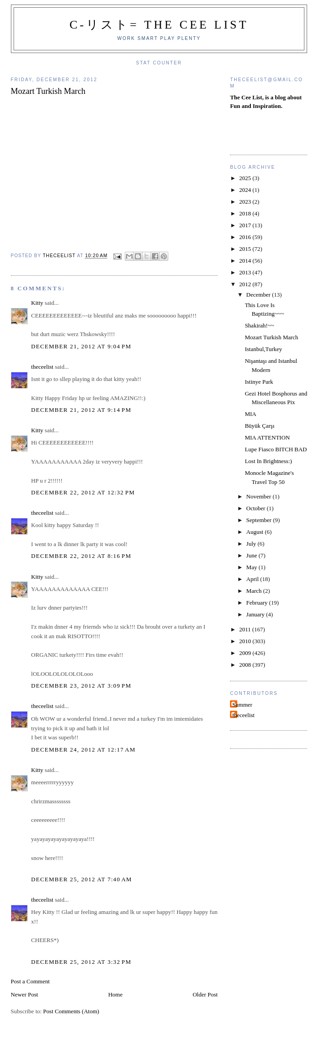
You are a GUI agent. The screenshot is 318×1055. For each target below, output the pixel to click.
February (257, 602)
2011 (245, 629)
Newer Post (24, 994)
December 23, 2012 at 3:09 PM (81, 685)
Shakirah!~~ (259, 325)
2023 (245, 201)
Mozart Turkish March (271, 337)
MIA (250, 413)
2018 (245, 213)
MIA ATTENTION (267, 437)
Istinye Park (259, 381)
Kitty (37, 302)
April (253, 579)
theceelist (42, 366)
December (259, 294)
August (255, 531)
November (259, 496)
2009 (245, 653)
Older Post (205, 994)
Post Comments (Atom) (71, 1011)
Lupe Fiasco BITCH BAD (276, 449)
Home (115, 994)
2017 (245, 225)
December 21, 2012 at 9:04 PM (81, 346)
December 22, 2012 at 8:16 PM (81, 555)
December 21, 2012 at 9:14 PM (81, 409)
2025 (245, 178)
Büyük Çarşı (259, 425)
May (252, 567)
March (254, 590)
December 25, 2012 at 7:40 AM (81, 879)
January (256, 614)
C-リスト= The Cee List (159, 24)
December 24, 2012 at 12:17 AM (83, 749)
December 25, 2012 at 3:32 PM (81, 961)
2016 (245, 237)
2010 (245, 641)
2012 (245, 284)
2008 (245, 664)
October (256, 508)
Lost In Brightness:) (268, 461)
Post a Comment (30, 981)
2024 (245, 189)
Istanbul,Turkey (263, 349)
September (259, 520)
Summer (242, 704)
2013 (245, 272)
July (252, 543)
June (252, 555)
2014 (245, 260)
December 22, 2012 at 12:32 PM (83, 492)
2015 (245, 248)
